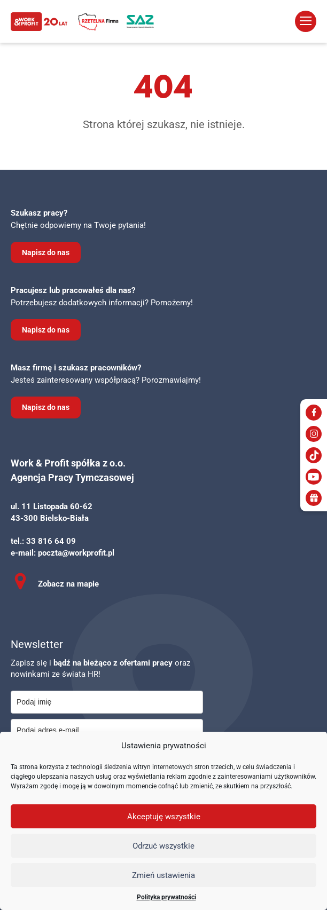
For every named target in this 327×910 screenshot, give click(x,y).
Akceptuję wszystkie (163, 816)
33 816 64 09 (51, 541)
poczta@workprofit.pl (76, 553)
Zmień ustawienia (163, 875)
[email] (107, 730)
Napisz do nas (45, 252)
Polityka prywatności (166, 897)
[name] (107, 702)
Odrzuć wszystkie (163, 846)
